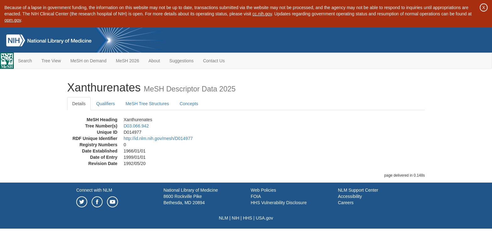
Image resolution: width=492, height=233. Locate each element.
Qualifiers (105, 103)
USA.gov (264, 217)
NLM (223, 217)
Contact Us (214, 60)
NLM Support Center (358, 190)
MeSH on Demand (88, 60)
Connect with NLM (94, 190)
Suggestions (181, 60)
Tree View (51, 60)
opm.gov (12, 20)
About (154, 60)
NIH (235, 217)
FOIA (256, 196)
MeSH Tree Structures (147, 103)
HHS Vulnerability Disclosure (279, 202)
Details (79, 103)
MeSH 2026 (127, 60)
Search (25, 60)
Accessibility (350, 196)
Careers (346, 202)
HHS (247, 217)
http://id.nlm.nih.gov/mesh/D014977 (158, 138)
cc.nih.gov (262, 13)
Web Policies (263, 190)
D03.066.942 (136, 125)
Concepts (188, 103)
